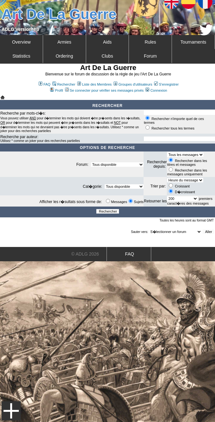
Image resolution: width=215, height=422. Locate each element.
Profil (56, 90)
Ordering (64, 56)
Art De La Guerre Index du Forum (2, 97)
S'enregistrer (166, 84)
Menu (11, 410)
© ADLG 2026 (85, 254)
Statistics (21, 56)
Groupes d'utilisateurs (133, 84)
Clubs (107, 56)
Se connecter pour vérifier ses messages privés (104, 90)
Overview (21, 42)
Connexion (156, 90)
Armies (64, 42)
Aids (107, 42)
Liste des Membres (94, 84)
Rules (150, 42)
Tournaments (193, 42)
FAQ (44, 84)
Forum (150, 56)
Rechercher (63, 84)
